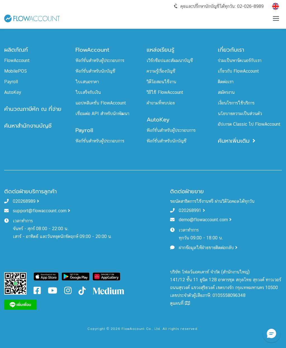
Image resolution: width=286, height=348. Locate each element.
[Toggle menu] (276, 18)
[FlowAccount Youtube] (52, 292)
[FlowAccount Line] (20, 304)
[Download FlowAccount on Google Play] (75, 276)
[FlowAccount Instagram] (68, 292)
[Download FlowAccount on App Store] (46, 276)
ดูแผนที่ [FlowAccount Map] (180, 303)
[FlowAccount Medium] (109, 290)
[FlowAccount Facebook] (37, 292)
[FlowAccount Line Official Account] (15, 283)
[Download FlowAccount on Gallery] (106, 276)
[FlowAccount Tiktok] (82, 290)
